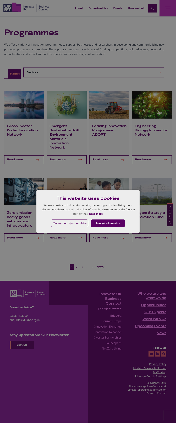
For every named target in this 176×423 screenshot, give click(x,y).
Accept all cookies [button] (108, 223)
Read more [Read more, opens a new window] (96, 213)
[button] (69, 223)
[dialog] (88, 211)
